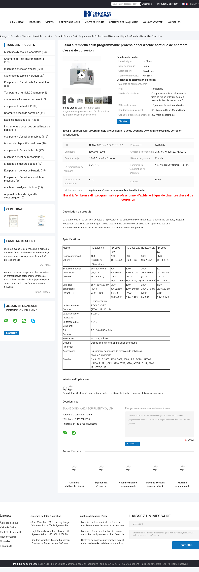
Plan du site (6, 546)
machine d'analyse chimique (20, 187)
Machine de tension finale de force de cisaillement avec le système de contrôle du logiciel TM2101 (102, 524)
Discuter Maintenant (167, 3)
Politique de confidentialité (27, 564)
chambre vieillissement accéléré (23, 99)
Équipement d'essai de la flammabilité (26, 82)
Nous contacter (153, 22)
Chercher (146, 4)
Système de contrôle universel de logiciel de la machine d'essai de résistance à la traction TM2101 (102, 542)
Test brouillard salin (119, 393)
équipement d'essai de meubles (22, 136)
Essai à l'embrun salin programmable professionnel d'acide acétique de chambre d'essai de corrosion (86, 111)
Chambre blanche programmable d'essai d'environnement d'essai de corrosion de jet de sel (128, 484)
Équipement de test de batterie (22, 170)
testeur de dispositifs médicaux (22, 143)
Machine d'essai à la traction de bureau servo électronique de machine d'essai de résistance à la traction (102, 533)
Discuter (123, 121)
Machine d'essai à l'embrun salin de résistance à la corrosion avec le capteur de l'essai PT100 (155, 484)
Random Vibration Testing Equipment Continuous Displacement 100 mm (51, 542)
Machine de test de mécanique (22, 157)
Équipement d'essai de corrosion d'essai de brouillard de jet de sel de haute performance (101, 484)
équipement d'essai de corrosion (147, 393)
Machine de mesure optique (20, 163)
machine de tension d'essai (20, 69)
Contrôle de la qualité (123, 22)
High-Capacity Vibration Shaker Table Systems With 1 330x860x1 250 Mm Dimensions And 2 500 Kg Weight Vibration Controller (51, 533)
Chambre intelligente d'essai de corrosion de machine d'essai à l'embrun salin (74, 484)
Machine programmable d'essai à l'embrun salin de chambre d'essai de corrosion (182, 484)
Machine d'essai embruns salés (92, 393)
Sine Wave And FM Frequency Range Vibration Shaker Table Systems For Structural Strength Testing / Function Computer (51, 524)
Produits (35, 22)
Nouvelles (174, 22)
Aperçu (3, 36)
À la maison (17, 22)
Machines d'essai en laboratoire (22, 52)
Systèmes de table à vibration (21, 75)
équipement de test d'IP (18, 106)
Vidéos (50, 22)
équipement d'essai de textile (21, 150)
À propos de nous (69, 22)
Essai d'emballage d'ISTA (18, 119)
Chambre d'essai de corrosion (37, 36)
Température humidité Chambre (22, 92)
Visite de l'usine (94, 22)
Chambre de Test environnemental (24, 58)
